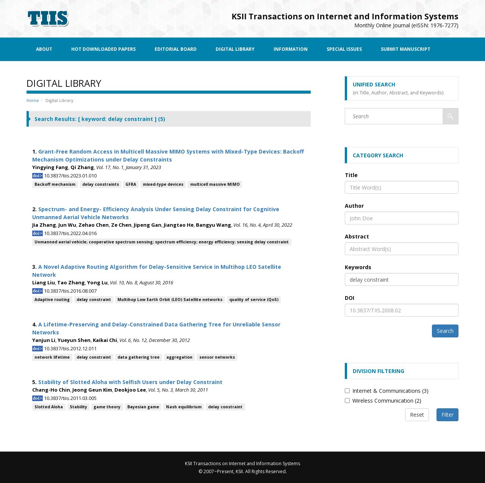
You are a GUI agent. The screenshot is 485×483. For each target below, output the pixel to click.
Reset (417, 414)
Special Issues (344, 49)
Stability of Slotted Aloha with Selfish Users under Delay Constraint (130, 382)
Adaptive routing (52, 299)
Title (351, 175)
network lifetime (52, 357)
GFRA (130, 184)
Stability (78, 406)
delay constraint (94, 299)
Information (291, 49)
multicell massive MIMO (215, 184)
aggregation (179, 357)
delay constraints (100, 184)
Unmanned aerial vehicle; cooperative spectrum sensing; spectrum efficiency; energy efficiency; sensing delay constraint (161, 242)
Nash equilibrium (184, 406)
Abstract (357, 236)
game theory (107, 406)
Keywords (358, 267)
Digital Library (235, 49)
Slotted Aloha (48, 406)
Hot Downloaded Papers (103, 49)
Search (445, 330)
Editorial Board (176, 49)
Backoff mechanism (54, 184)
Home (33, 100)
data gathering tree (138, 357)
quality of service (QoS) (253, 299)
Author (354, 205)
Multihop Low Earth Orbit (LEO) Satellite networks (169, 299)
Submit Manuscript (405, 49)
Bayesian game (143, 406)
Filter (447, 414)
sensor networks (217, 357)
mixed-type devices (163, 184)
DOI (349, 297)
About (44, 49)
